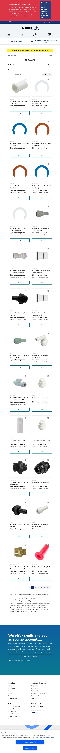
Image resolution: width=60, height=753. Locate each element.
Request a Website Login (38, 696)
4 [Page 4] (41, 587)
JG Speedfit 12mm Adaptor (40, 482)
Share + (51, 55)
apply (12, 107)
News (10, 696)
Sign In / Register (47, 22)
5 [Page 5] (44, 587)
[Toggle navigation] (9, 34)
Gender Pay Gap (13, 716)
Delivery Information (14, 706)
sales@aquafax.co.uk (37, 710)
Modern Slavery (12, 719)
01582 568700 (37, 706)
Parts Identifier (35, 691)
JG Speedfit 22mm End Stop (41, 440)
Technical (34, 698)
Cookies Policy (12, 711)
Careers (10, 691)
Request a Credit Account (38, 693)
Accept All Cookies (30, 742)
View (19, 113)
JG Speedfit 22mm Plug (17, 440)
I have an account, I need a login (19, 661)
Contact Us (34, 688)
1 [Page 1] (32, 587)
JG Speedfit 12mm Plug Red (41, 567)
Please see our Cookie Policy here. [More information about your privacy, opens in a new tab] (44, 737)
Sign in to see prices (17, 106)
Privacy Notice (12, 709)
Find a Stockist (12, 698)
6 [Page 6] (47, 587)
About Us (11, 686)
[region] (30, 741)
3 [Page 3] (38, 587)
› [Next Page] (49, 587)
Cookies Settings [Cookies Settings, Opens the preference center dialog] (30, 748)
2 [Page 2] (35, 587)
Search (21, 34)
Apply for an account (30, 656)
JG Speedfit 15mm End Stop (41, 398)
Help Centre (34, 686)
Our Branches (12, 688)
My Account (35, 34)
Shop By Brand (13, 55)
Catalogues (11, 693)
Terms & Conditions (14, 714)
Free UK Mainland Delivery (46, 41)
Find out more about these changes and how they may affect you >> (45, 10)
